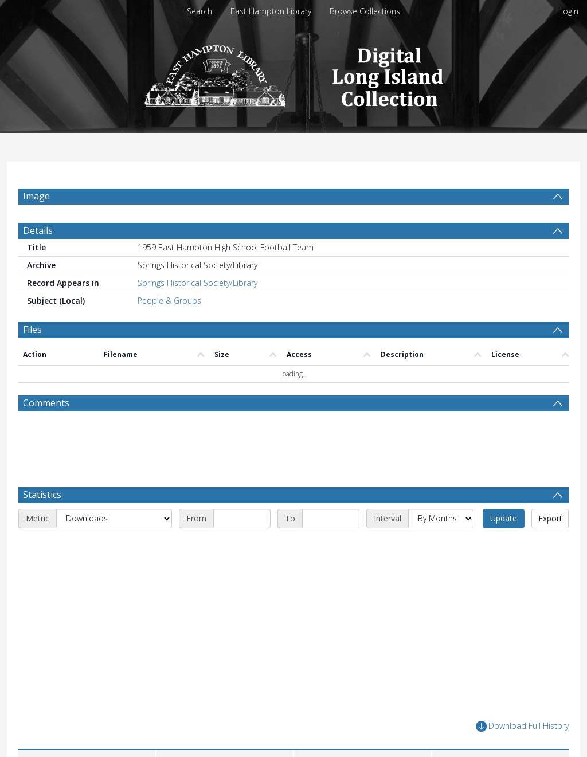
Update (503, 518)
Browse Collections (365, 11)
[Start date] (242, 518)
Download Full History (522, 726)
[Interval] (440, 518)
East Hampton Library (270, 11)
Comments (46, 403)
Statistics (42, 494)
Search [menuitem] (199, 11)
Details (38, 230)
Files (32, 329)
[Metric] (114, 518)
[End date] (330, 518)
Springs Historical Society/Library (197, 282)
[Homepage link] (293, 72)
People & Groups (169, 300)
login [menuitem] (569, 11)
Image (36, 196)
